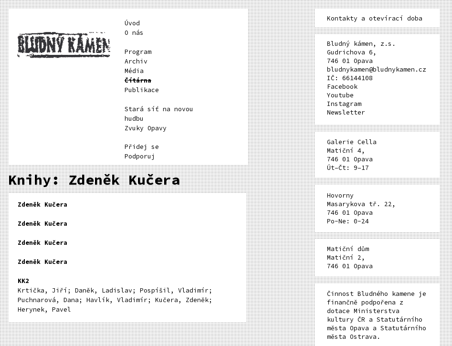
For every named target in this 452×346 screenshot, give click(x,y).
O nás (134, 33)
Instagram (344, 104)
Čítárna (138, 80)
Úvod (132, 23)
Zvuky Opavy (146, 128)
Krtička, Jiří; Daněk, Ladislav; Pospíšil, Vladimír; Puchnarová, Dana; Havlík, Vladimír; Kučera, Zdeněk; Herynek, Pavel (115, 295)
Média (134, 71)
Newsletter (346, 112)
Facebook (342, 87)
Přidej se (142, 147)
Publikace (142, 90)
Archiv (136, 61)
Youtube (340, 95)
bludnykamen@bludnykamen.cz (376, 69)
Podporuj (140, 156)
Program (138, 52)
